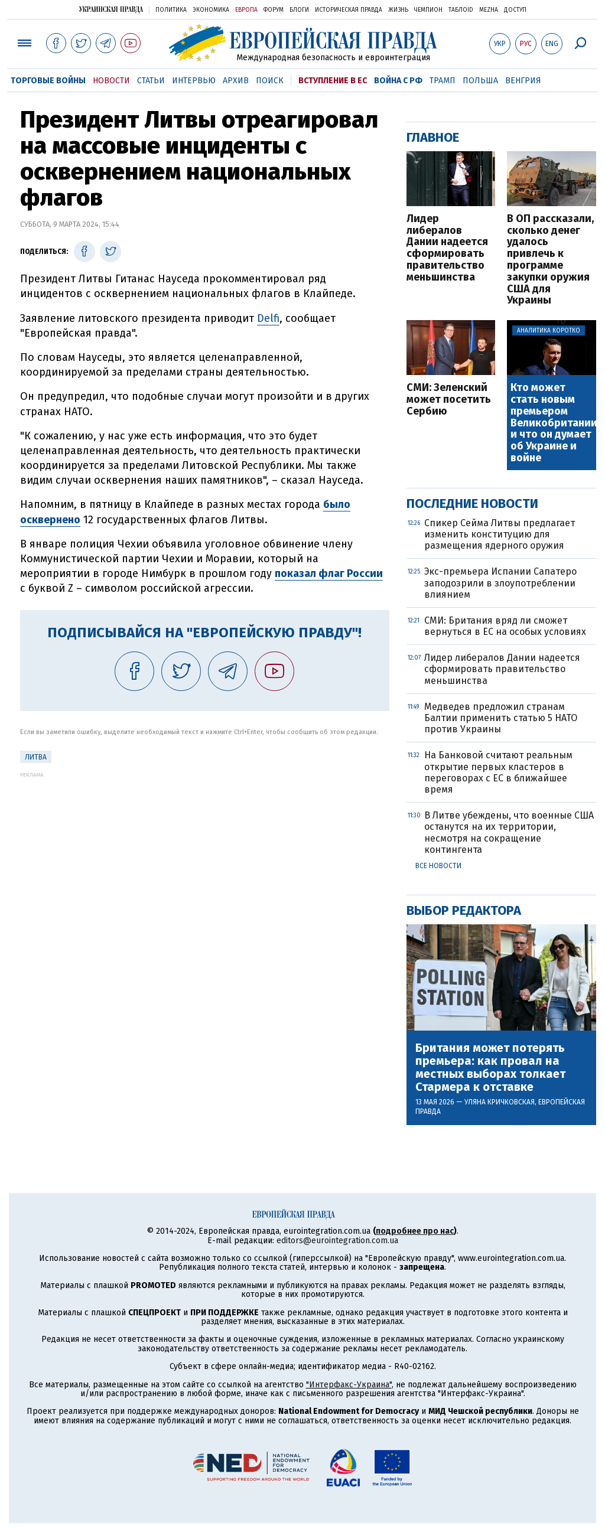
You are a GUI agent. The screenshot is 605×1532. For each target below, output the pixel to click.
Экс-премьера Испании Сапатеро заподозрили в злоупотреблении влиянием (500, 582)
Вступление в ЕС (332, 81)
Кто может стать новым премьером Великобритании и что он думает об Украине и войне (552, 423)
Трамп (443, 81)
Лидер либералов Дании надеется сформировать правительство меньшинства (447, 248)
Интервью (194, 81)
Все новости (438, 866)
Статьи (151, 81)
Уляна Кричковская (499, 1102)
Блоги (299, 10)
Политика (171, 10)
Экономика (211, 10)
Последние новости (472, 503)
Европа (246, 10)
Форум (274, 10)
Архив (236, 81)
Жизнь (398, 10)
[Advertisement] (204, 860)
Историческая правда (348, 10)
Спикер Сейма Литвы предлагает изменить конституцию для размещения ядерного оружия (499, 534)
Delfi (268, 318)
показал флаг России (329, 573)
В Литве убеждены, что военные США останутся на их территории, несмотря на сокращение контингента (509, 832)
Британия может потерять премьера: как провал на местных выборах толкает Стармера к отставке (490, 1067)
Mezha (488, 10)
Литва (36, 757)
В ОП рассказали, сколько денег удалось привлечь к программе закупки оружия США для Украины (550, 260)
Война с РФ (398, 81)
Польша (480, 81)
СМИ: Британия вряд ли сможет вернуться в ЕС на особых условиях (505, 626)
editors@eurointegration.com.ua (337, 1241)
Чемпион (428, 10)
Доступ (515, 10)
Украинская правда (111, 9)
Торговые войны (48, 81)
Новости (111, 81)
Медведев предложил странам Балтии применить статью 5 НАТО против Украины (500, 718)
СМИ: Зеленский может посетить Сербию (448, 399)
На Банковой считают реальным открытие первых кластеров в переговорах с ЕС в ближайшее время (498, 772)
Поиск (270, 81)
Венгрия (523, 81)
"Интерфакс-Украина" (349, 1385)
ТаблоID (460, 10)
